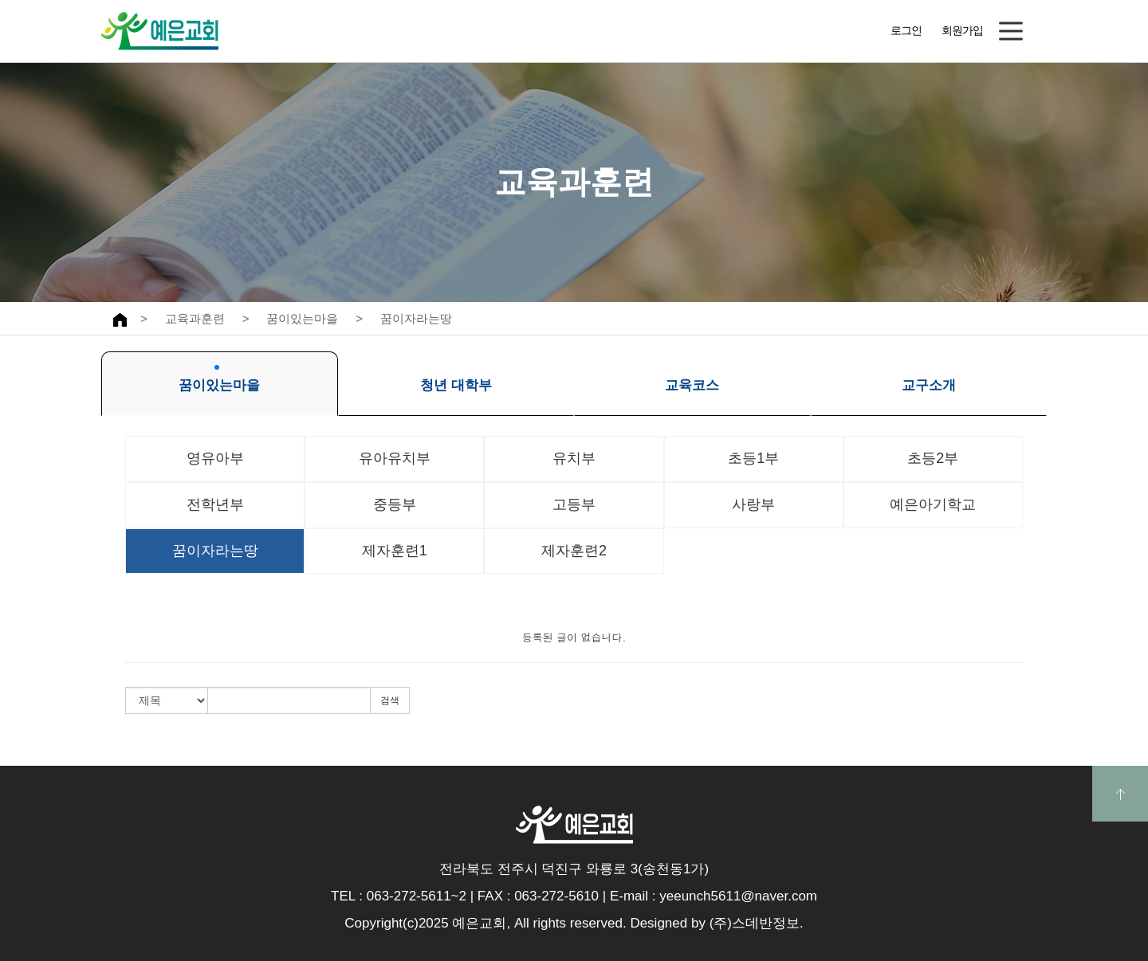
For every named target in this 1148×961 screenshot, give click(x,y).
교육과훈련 (195, 318)
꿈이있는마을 (302, 318)
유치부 (574, 458)
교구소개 (929, 379)
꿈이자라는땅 (416, 318)
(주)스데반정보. (757, 923)
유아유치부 (395, 458)
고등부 (574, 504)
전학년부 (215, 504)
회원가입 (962, 30)
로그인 (906, 30)
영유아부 (215, 458)
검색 (389, 700)
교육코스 (692, 379)
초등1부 (753, 458)
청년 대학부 (456, 379)
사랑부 (753, 504)
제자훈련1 (394, 551)
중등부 (394, 504)
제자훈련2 (574, 551)
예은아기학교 (933, 504)
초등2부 (932, 458)
